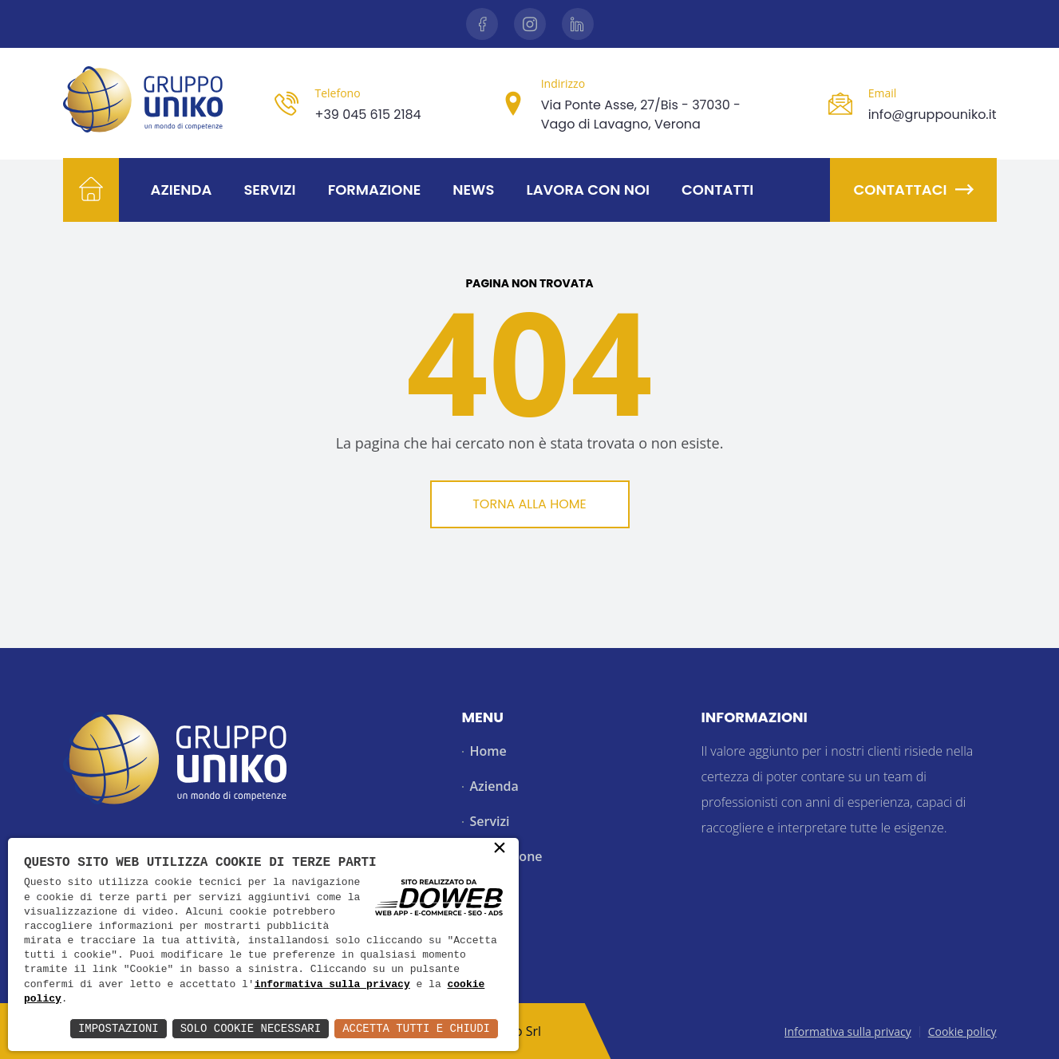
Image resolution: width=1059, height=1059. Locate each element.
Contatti (717, 190)
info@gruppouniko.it (932, 114)
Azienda (181, 190)
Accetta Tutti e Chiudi (416, 1028)
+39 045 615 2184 (367, 114)
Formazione (374, 190)
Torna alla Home (529, 504)
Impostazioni (118, 1028)
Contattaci (913, 190)
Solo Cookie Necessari (250, 1028)
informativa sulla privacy (332, 985)
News (473, 190)
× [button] (499, 849)
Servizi (269, 190)
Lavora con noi (588, 190)
